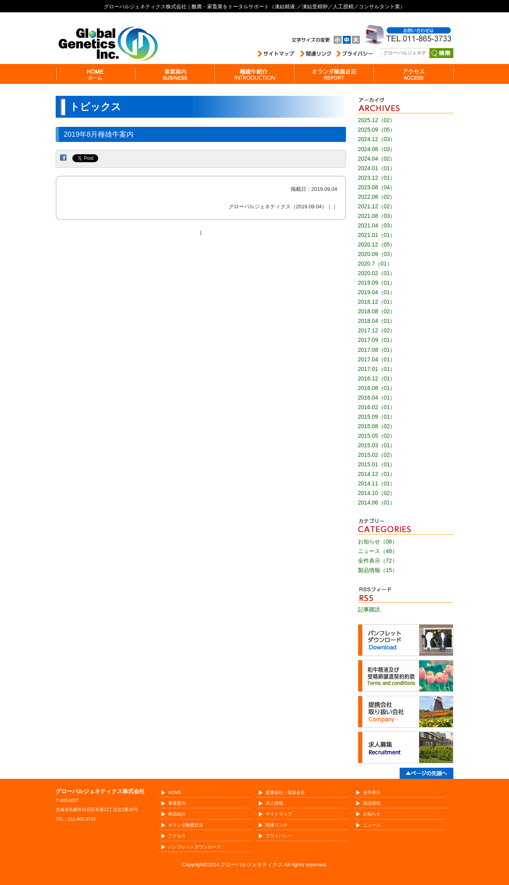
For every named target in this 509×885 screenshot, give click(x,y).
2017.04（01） (376, 359)
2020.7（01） (375, 263)
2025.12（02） (376, 120)
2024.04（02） (376, 158)
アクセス (177, 835)
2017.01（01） (376, 369)
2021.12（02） (376, 206)
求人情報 (274, 803)
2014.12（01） (376, 474)
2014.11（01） (376, 483)
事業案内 (177, 803)
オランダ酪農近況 (185, 825)
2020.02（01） (376, 273)
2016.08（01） (376, 388)
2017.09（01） (376, 340)
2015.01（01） (376, 464)
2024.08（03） (376, 149)
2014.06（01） (376, 502)
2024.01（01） (376, 168)
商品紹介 (177, 813)
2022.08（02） (376, 197)
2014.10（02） (376, 493)
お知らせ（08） (378, 541)
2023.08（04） (376, 187)
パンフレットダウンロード (194, 846)
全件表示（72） (378, 560)
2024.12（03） (376, 139)
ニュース (372, 825)
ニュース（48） (378, 551)
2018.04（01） (376, 321)
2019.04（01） (376, 292)
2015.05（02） (376, 436)
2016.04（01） (376, 397)
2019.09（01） (376, 282)
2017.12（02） (376, 330)
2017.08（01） (376, 350)
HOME (174, 792)
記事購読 (369, 609)
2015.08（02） (376, 426)
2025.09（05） (376, 129)
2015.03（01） (376, 445)
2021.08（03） (376, 216)
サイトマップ (279, 813)
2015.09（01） (376, 416)
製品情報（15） (378, 570)
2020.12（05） (376, 244)
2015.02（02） (376, 455)
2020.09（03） (376, 254)
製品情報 (372, 803)
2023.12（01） (376, 177)
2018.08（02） (376, 311)
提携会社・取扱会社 (285, 792)
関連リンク (277, 825)
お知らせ (372, 813)
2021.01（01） (376, 235)
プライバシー (279, 835)
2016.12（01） (376, 378)
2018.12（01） (376, 302)
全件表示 (372, 792)
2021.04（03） (376, 225)
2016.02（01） (376, 407)
